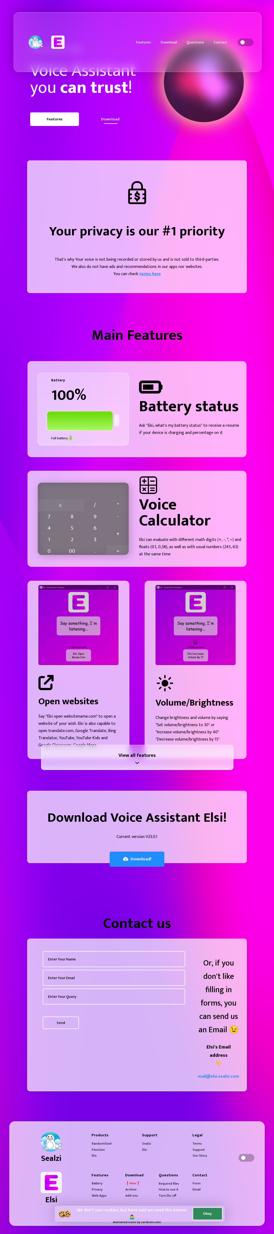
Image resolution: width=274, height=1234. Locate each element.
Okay (207, 1214)
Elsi (94, 1155)
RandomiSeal (102, 1143)
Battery (97, 1183)
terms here (150, 274)
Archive (131, 1189)
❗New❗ (132, 1183)
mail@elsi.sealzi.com (218, 1076)
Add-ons (131, 1196)
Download (169, 42)
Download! (137, 859)
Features (143, 42)
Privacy (97, 1189)
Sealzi (146, 1143)
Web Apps (99, 1196)
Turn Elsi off (167, 1196)
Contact (220, 42)
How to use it (168, 1189)
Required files (169, 1183)
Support (149, 1135)
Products (100, 1135)
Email (197, 1189)
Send (61, 1023)
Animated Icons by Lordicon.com (137, 1222)
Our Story (200, 1155)
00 (72, 551)
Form (197, 1183)
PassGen (98, 1150)
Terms (197, 1143)
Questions (195, 42)
